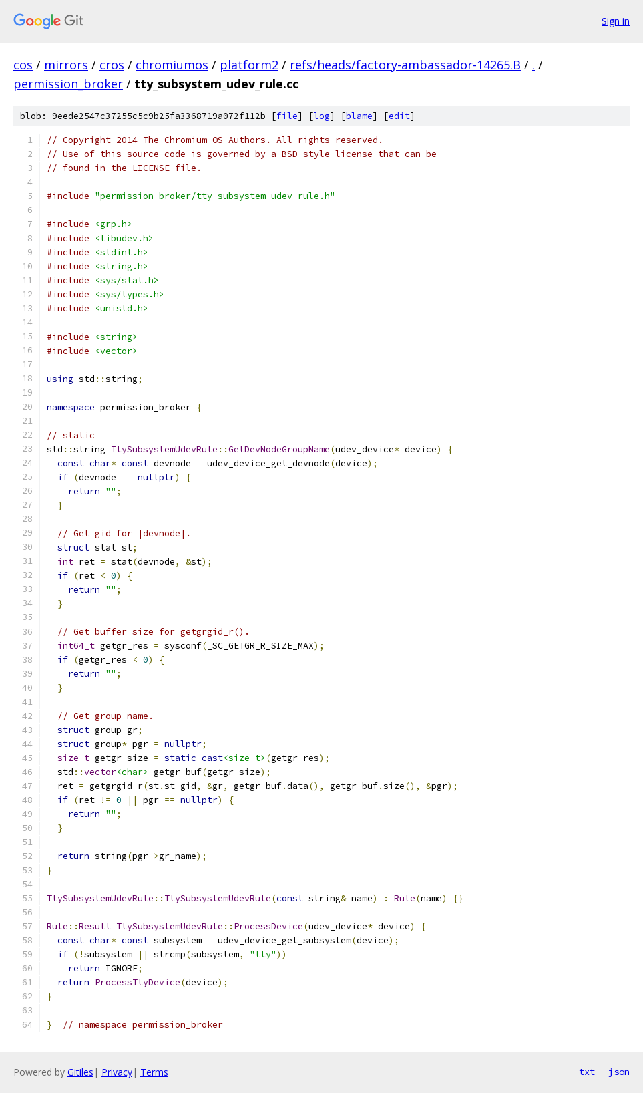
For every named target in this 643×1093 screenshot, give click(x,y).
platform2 (249, 65)
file (287, 116)
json (619, 1072)
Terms (154, 1072)
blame (359, 116)
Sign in (616, 21)
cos (23, 65)
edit (399, 116)
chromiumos (172, 65)
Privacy (116, 1072)
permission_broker (68, 83)
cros (111, 65)
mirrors (66, 65)
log (322, 116)
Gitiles (80, 1072)
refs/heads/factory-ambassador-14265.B (405, 65)
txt (587, 1072)
